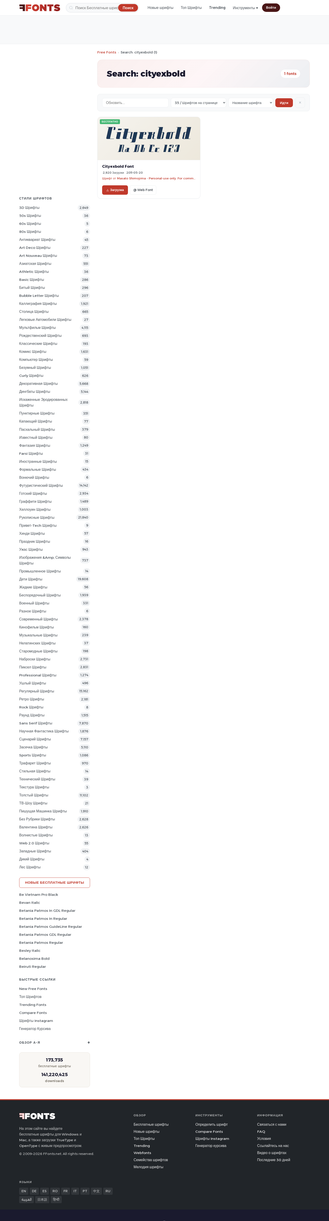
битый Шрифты (32, 287)
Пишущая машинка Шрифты (43, 811)
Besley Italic (29, 950)
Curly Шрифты (31, 375)
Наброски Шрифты (34, 659)
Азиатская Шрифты (35, 263)
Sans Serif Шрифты (35, 723)
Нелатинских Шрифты (37, 643)
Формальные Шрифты (37, 469)
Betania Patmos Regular (41, 942)
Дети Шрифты (30, 579)
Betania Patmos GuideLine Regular (50, 926)
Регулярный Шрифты (36, 691)
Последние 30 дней (273, 1160)
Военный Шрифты (34, 603)
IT (75, 1191)
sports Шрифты (32, 755)
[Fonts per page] (198, 103)
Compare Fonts (33, 1013)
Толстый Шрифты (33, 795)
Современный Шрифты (38, 619)
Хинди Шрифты (32, 533)
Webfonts (142, 1153)
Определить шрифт (211, 1124)
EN (23, 1191)
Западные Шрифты (35, 851)
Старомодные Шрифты (38, 651)
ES (44, 1191)
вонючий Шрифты (34, 477)
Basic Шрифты (31, 279)
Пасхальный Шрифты (37, 429)
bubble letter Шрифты (39, 295)
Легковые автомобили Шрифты (45, 319)
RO (55, 1191)
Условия (264, 1138)
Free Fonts (106, 52)
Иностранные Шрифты (38, 461)
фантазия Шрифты (34, 445)
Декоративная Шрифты (38, 383)
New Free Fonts (33, 989)
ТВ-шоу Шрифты (33, 803)
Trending (217, 7)
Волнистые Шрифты (36, 835)
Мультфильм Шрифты (37, 327)
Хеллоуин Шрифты (34, 509)
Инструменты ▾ (245, 8)
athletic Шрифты (34, 271)
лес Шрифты (29, 867)
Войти (271, 7)
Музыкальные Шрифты (38, 635)
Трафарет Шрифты (35, 763)
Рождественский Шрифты (40, 335)
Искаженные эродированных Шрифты (43, 402)
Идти (284, 103)
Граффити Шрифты (35, 501)
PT (85, 1191)
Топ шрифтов (30, 997)
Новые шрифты (160, 7)
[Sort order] (250, 103)
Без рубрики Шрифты (37, 819)
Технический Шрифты (37, 779)
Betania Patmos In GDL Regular (47, 910)
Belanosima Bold (34, 958)
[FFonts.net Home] (39, 7)
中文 (96, 1191)
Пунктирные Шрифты (36, 413)
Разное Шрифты (32, 611)
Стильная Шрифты (34, 771)
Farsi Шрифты (31, 453)
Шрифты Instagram (36, 1021)
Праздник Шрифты (34, 541)
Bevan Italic (29, 902)
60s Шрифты (30, 223)
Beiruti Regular (32, 966)
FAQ (261, 1131)
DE (34, 1191)
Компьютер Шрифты (36, 359)
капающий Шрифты (35, 421)
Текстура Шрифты (34, 787)
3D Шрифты (29, 207)
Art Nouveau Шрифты (38, 255)
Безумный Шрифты (35, 367)
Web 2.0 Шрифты (34, 843)
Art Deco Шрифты (34, 247)
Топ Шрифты (191, 7)
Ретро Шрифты (31, 699)
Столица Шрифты (34, 311)
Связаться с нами (272, 1124)
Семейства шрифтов (151, 1160)
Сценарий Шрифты (35, 739)
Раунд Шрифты (32, 715)
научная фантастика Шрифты (44, 731)
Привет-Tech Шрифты (38, 525)
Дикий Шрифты (31, 859)
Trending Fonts (32, 1005)
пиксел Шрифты (32, 667)
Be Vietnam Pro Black (38, 894)
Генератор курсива (35, 1029)
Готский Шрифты (33, 493)
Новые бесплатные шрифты (54, 882)
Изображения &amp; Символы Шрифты (45, 560)
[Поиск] (102, 8)
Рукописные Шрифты (36, 517)
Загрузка (115, 190)
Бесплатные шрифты (151, 1124)
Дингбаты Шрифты (34, 391)
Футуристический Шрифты (41, 485)
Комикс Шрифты (32, 351)
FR (66, 1191)
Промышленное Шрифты (40, 571)
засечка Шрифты (33, 747)
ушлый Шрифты (32, 683)
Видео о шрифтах (272, 1153)
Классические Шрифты (38, 343)
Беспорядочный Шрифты (40, 595)
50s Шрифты (30, 215)
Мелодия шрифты (148, 1167)
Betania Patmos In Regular (43, 918)
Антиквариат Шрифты (37, 239)
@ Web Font (143, 190)
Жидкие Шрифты (33, 587)
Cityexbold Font (118, 166)
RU (108, 1191)
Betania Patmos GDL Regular (45, 934)
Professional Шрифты (37, 675)
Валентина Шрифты (35, 827)
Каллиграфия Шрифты (38, 303)
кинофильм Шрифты (36, 627)
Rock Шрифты (31, 707)
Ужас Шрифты (31, 549)
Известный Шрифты (35, 437)
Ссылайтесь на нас (273, 1146)
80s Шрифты (30, 231)
